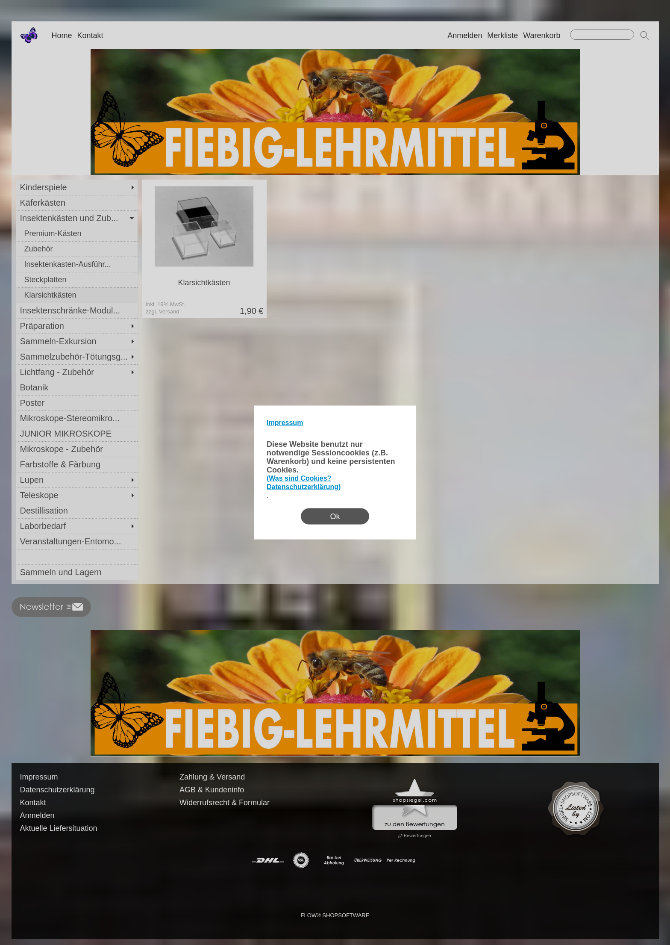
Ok (335, 516)
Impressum (285, 422)
